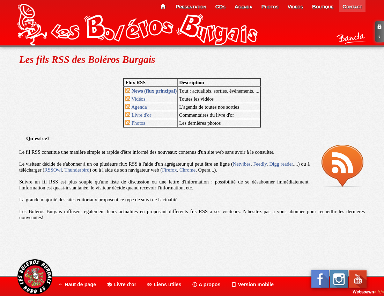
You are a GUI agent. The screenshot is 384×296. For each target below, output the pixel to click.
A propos (206, 284)
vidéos (295, 6)
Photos (135, 123)
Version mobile (252, 284)
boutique (322, 6)
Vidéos (135, 99)
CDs (220, 6)
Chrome (187, 170)
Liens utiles (164, 284)
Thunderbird (76, 170)
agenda (243, 6)
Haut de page (77, 284)
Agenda (136, 107)
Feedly (259, 164)
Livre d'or (138, 115)
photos (270, 6)
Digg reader (281, 164)
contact (352, 6)
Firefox (169, 170)
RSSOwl (53, 170)
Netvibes (242, 164)
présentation (191, 6)
